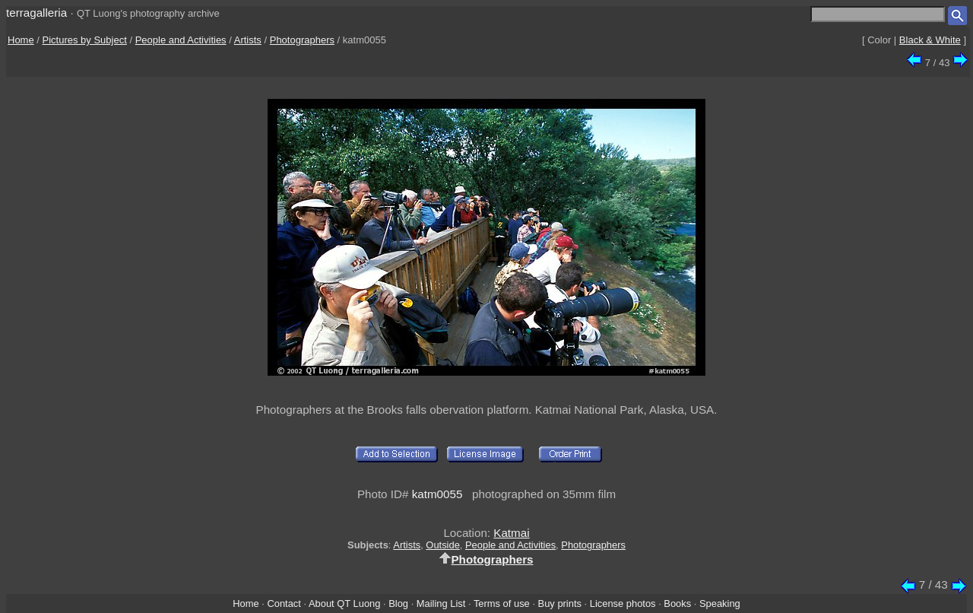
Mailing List (441, 603)
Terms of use (502, 603)
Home (21, 40)
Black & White (930, 40)
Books (677, 603)
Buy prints (560, 603)
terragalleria (36, 12)
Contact (283, 603)
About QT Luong (344, 603)
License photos (623, 603)
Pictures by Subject (85, 40)
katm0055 (437, 494)
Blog (398, 603)
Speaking (719, 603)
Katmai (511, 532)
